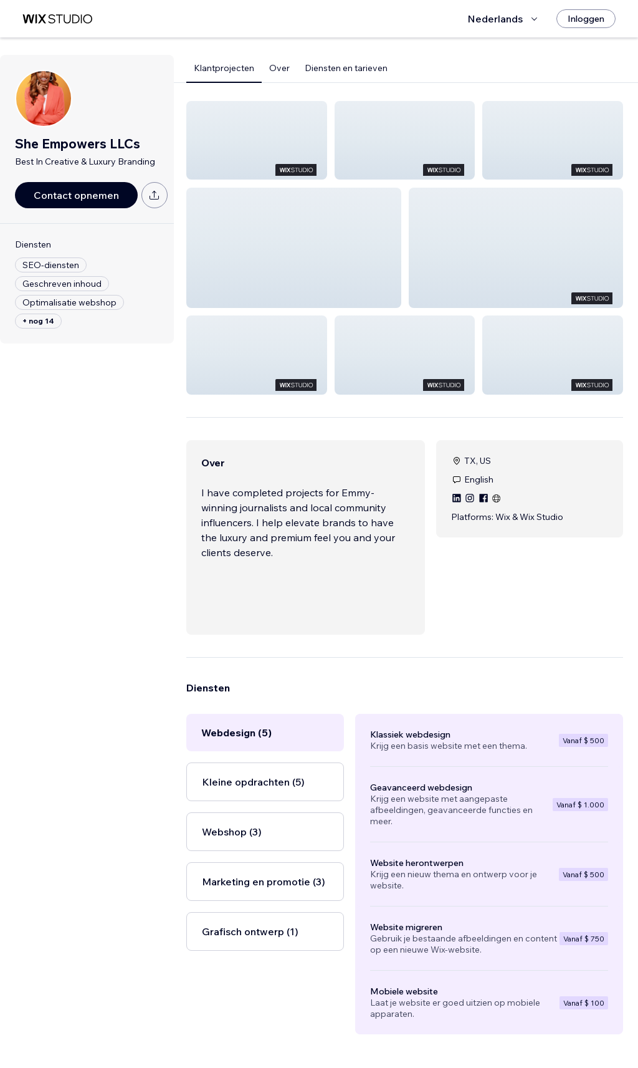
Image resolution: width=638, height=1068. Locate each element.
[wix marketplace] (57, 19)
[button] (256, 140)
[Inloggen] (586, 18)
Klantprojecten (224, 68)
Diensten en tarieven (346, 68)
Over (279, 68)
